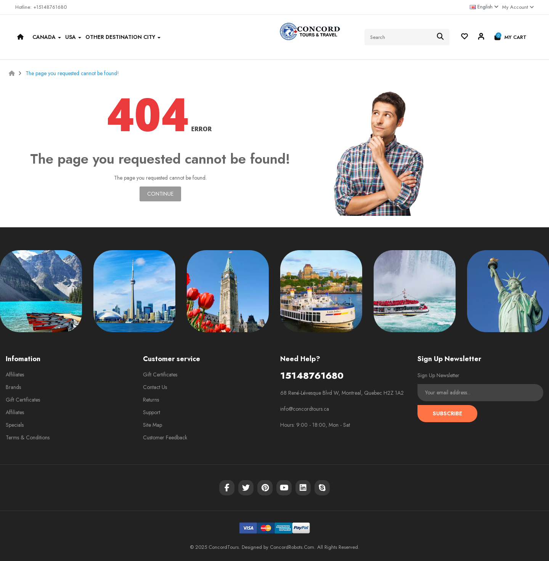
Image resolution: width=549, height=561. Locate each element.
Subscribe (447, 413)
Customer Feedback (165, 437)
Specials (15, 425)
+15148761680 (50, 7)
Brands (13, 387)
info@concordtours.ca (304, 409)
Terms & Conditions (28, 437)
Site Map (152, 425)
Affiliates (15, 374)
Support (151, 412)
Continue (160, 194)
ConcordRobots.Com (292, 547)
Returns (151, 399)
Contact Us (155, 387)
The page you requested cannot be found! (72, 73)
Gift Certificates (23, 399)
